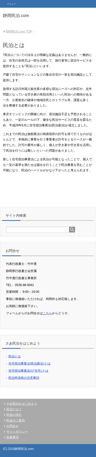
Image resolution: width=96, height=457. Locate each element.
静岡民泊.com (16, 15)
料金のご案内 (15, 420)
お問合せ (12, 426)
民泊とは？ (14, 409)
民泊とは (14, 356)
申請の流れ (14, 414)
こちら (47, 313)
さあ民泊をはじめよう (21, 403)
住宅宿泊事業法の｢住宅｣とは (28, 370)
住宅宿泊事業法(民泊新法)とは (29, 363)
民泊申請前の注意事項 (23, 377)
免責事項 (12, 437)
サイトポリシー (17, 431)
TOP (19, 31)
